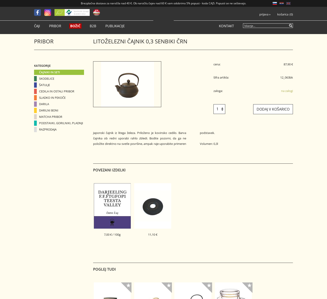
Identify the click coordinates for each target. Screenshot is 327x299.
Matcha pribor (50, 117)
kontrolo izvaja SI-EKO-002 (81, 12)
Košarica (282, 14)
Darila (44, 104)
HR (281, 3)
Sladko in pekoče (52, 98)
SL (274, 3)
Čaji (37, 26)
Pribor (55, 26)
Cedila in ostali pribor (56, 91)
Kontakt (226, 26)
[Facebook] (39, 12)
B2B (93, 26)
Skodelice (46, 79)
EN (288, 3)
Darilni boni (48, 110)
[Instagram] (49, 12)
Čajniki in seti (49, 72)
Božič (75, 26)
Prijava (264, 14)
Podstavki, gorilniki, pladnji (61, 123)
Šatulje (44, 85)
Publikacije (115, 26)
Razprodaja (48, 129)
